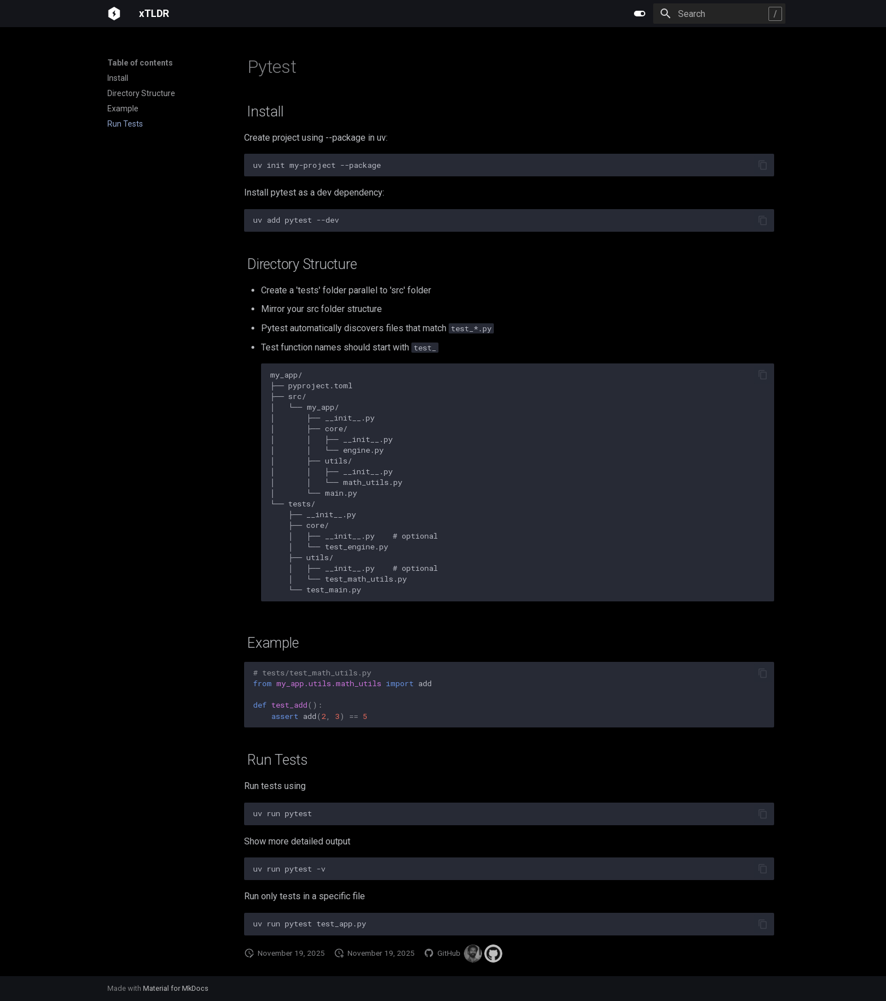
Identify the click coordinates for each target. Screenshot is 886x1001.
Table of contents (140, 62)
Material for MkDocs (176, 988)
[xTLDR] (114, 13)
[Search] (719, 13)
